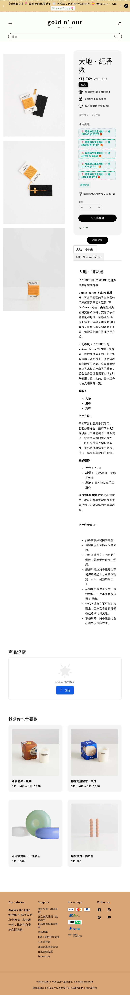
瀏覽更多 (84, 184)
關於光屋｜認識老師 (48, 910)
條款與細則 (38, 988)
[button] (10, 23)
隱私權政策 (91, 988)
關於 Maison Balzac (88, 257)
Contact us (44, 956)
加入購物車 (97, 217)
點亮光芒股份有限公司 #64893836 (65, 988)
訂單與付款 (44, 941)
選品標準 (43, 931)
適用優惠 (84, 124)
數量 (81, 201)
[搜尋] (116, 36)
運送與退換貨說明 (48, 946)
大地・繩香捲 (85, 249)
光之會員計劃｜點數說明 (48, 918)
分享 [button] (83, 227)
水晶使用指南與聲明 (48, 925)
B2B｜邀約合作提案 (49, 936)
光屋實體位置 (45, 951)
